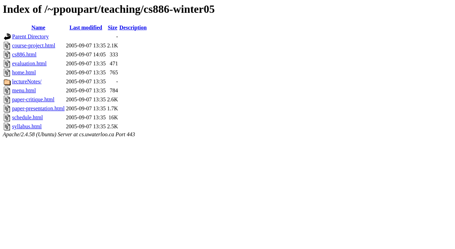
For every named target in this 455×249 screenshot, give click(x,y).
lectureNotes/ (26, 81)
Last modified (85, 27)
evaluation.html (29, 63)
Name (38, 27)
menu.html (24, 90)
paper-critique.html (33, 99)
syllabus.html (27, 126)
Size (112, 27)
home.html (24, 72)
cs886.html (24, 54)
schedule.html (27, 117)
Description (133, 27)
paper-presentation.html (38, 108)
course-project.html (33, 45)
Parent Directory (30, 36)
